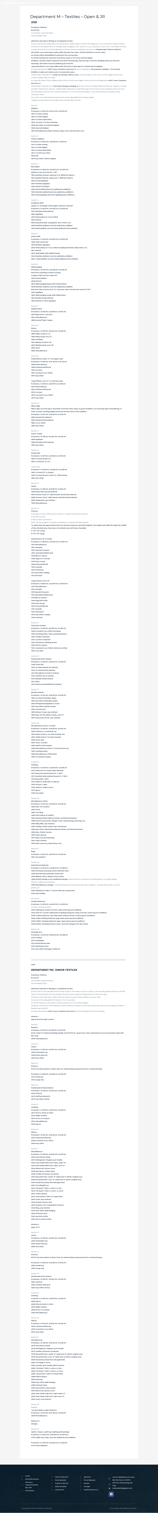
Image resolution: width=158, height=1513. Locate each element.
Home (115, 3)
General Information (128, 3)
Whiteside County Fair (20, 3)
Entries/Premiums (146, 3)
